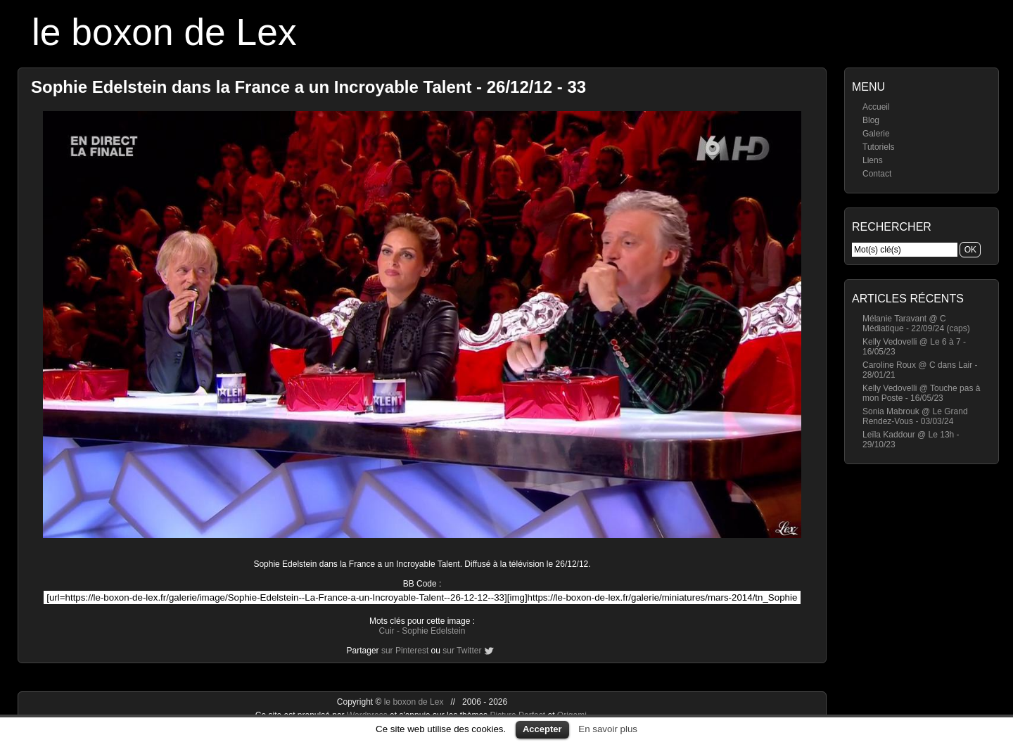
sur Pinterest (404, 650)
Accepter (542, 729)
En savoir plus (607, 729)
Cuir (387, 631)
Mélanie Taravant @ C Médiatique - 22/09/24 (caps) (916, 323)
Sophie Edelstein (433, 631)
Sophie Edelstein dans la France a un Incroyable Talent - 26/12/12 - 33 (308, 86)
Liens (872, 160)
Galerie (876, 134)
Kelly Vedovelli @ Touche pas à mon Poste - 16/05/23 (921, 393)
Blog (870, 120)
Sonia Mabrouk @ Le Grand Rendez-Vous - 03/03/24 (915, 416)
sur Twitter (461, 650)
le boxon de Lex (164, 32)
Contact (876, 174)
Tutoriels (878, 147)
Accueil (876, 107)
